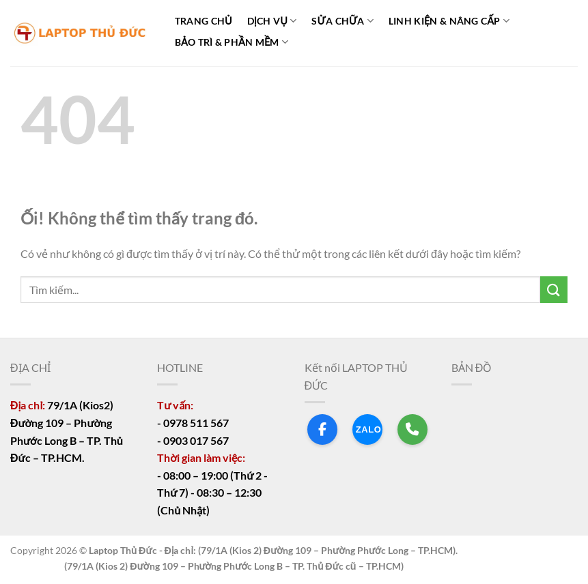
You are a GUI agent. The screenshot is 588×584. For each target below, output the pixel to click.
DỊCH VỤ (272, 20)
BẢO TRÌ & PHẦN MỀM (231, 41)
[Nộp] (554, 289)
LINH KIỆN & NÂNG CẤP (449, 20)
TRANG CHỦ (203, 21)
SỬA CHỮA (342, 20)
